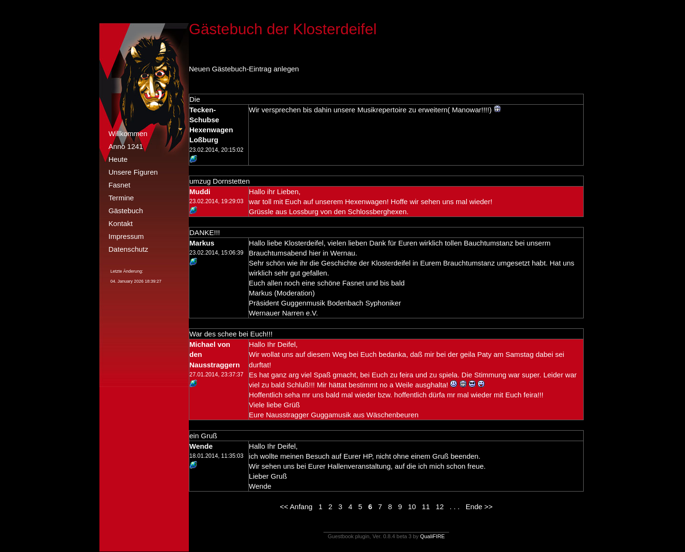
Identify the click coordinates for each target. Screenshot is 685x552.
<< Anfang (296, 507)
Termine (121, 198)
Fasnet (119, 185)
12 (440, 507)
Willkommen (127, 133)
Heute (117, 159)
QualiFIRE (432, 536)
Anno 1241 (125, 146)
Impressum (126, 236)
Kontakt (120, 223)
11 (426, 507)
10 (412, 507)
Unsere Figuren (133, 172)
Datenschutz (128, 249)
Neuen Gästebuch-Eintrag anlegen (244, 69)
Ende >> (479, 507)
